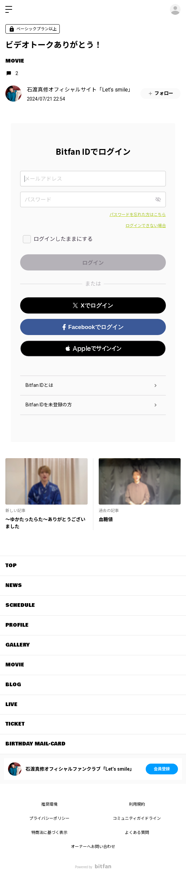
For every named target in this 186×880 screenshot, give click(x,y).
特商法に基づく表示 (49, 832)
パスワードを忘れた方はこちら (137, 214)
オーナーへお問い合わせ (93, 846)
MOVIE (14, 61)
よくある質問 (137, 832)
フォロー (160, 93)
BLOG (13, 684)
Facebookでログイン (92, 327)
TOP (10, 565)
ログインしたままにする (63, 239)
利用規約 (137, 804)
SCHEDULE (20, 605)
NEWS (13, 585)
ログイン (175, 9)
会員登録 (162, 769)
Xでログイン (93, 305)
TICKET (15, 724)
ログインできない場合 (146, 225)
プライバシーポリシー (49, 818)
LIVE (11, 704)
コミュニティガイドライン (137, 818)
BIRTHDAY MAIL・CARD (35, 743)
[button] (93, 348)
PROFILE (17, 625)
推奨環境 (49, 804)
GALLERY (17, 645)
